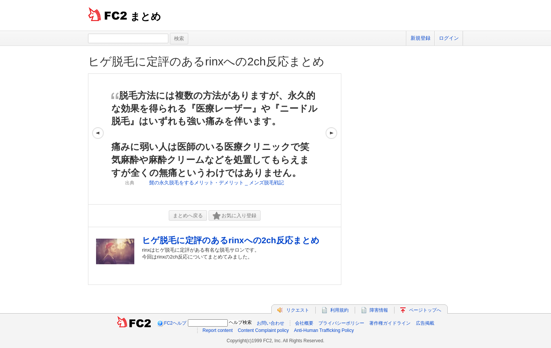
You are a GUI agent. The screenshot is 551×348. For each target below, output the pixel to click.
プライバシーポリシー (341, 323)
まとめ (145, 16)
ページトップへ (425, 310)
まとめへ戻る (188, 215)
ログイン (449, 38)
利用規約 (339, 310)
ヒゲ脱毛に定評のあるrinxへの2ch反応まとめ (206, 61)
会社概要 (304, 323)
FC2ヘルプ (175, 323)
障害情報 (379, 310)
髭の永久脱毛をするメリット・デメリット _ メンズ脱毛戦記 (216, 182)
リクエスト (297, 310)
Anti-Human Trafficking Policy (324, 330)
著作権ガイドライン (390, 323)
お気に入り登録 (234, 216)
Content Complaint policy (263, 330)
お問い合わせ (270, 323)
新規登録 (420, 38)
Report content (217, 330)
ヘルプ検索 (240, 322)
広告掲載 (425, 323)
